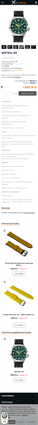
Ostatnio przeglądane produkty (16, 332)
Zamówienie (19, 395)
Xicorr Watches (16, 68)
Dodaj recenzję (29, 213)
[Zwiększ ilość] (4, 93)
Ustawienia (31, 422)
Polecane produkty (10, 223)
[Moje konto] (36, 2)
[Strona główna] (19, 2)
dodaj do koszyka (27, 93)
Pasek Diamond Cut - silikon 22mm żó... (19, 315)
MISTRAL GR (19, 372)
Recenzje (6, 208)
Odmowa (21, 422)
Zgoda (12, 422)
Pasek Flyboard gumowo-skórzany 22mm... (19, 264)
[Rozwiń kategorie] (2, 2)
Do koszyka (19, 274)
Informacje (19, 402)
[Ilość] (8, 93)
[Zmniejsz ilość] (12, 93)
